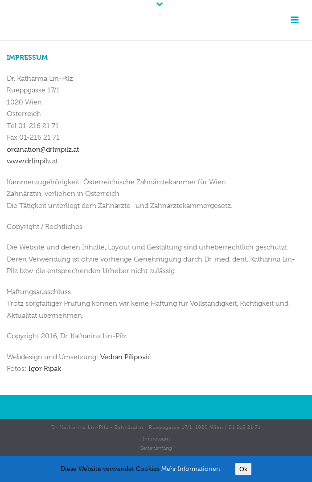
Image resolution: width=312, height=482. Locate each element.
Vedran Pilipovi (125, 357)
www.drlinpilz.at (32, 161)
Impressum (156, 439)
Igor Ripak (45, 369)
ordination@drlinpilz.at (43, 149)
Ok (243, 469)
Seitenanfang (156, 448)
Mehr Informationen (190, 468)
